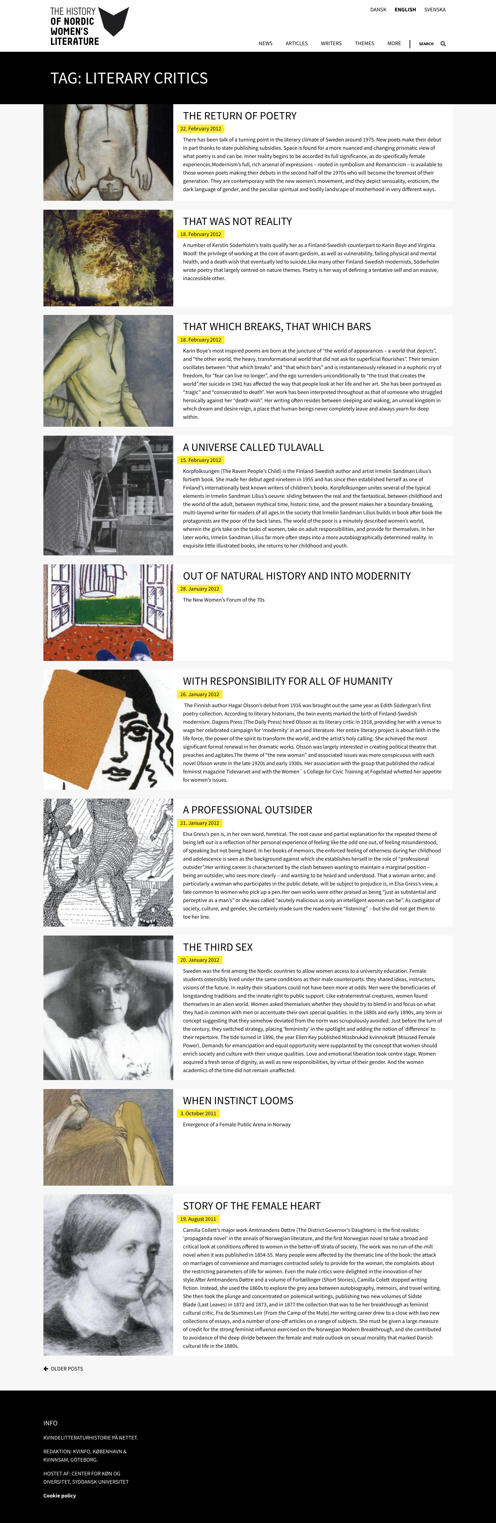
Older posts (67, 1368)
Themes (364, 44)
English (405, 10)
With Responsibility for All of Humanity (287, 681)
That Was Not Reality (237, 221)
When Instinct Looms (238, 1100)
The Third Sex (217, 947)
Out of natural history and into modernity (297, 576)
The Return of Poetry (240, 115)
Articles (297, 44)
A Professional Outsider (247, 810)
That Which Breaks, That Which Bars (277, 326)
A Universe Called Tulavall (253, 447)
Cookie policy (59, 1495)
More (394, 44)
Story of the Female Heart (252, 1206)
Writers (331, 44)
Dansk (378, 10)
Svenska (435, 10)
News (265, 44)
